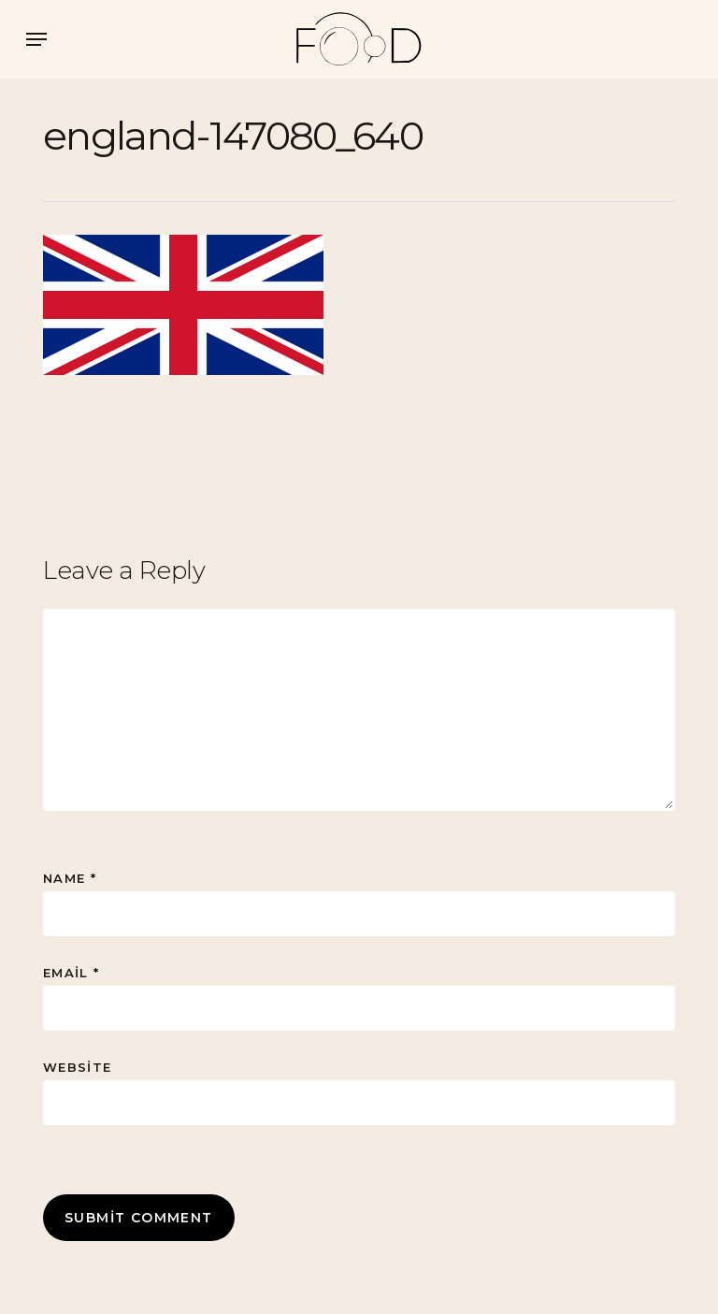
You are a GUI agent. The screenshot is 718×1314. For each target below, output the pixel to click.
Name (69, 878)
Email (71, 972)
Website (77, 1067)
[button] (36, 39)
